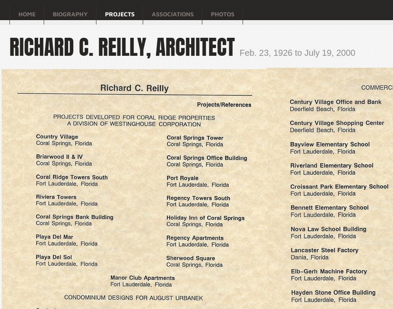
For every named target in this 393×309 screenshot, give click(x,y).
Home (27, 14)
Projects (120, 14)
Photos (222, 14)
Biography (70, 14)
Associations (173, 14)
